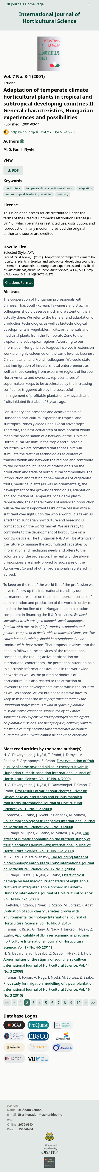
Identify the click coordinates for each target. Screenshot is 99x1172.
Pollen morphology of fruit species (32, 821)
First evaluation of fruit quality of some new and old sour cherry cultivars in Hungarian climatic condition (48, 766)
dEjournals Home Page (25, 4)
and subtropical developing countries (28, 194)
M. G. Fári (11, 149)
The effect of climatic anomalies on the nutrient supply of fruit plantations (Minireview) (46, 839)
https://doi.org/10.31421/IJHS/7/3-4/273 (39, 132)
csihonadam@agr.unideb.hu (42, 1114)
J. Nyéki (27, 149)
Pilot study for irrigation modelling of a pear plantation (48, 983)
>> (93, 1002)
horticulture (13, 188)
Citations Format (18, 282)
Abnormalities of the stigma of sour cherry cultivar (45, 959)
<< (7, 1002)
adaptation (85, 188)
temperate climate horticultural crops (49, 188)
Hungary (62, 194)
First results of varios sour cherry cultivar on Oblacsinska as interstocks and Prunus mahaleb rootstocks (45, 796)
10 (78, 1002)
